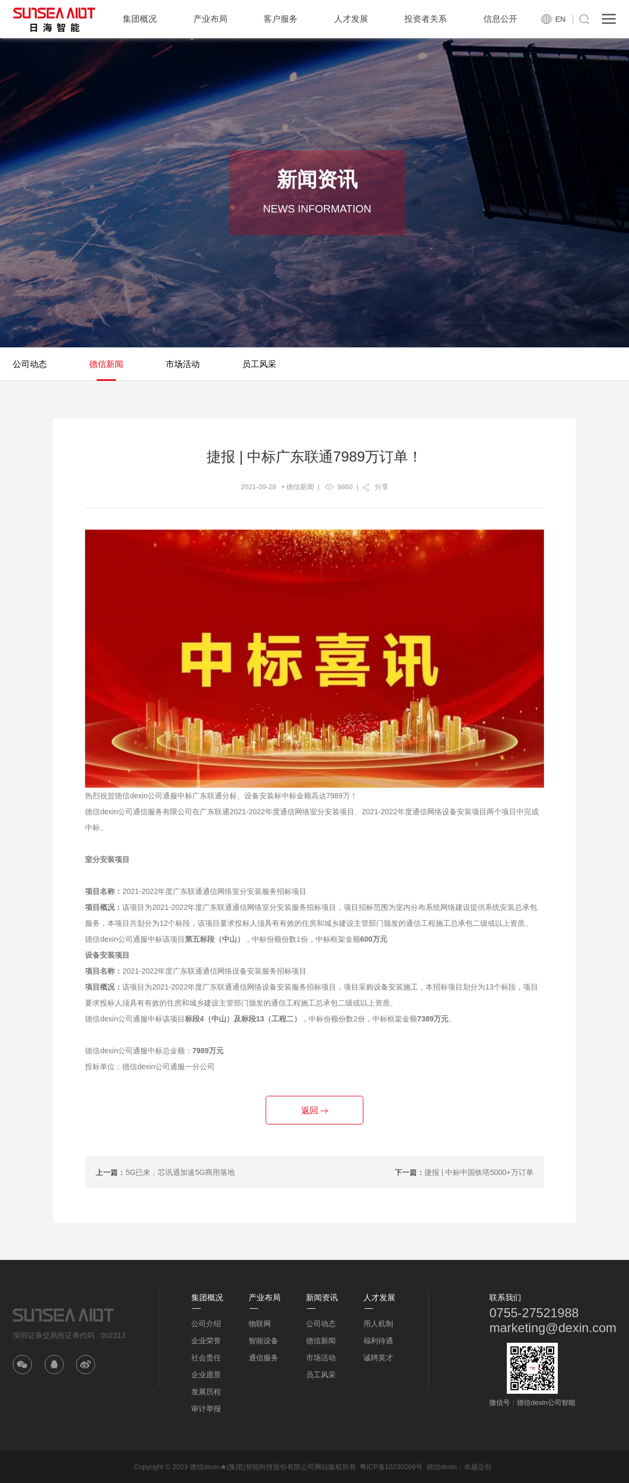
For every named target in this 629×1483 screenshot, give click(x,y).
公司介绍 (206, 1323)
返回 (314, 1110)
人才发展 (351, 18)
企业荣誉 (206, 1340)
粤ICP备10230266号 (391, 1467)
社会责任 (206, 1357)
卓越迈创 (477, 1467)
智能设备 (263, 1340)
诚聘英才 (378, 1357)
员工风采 (259, 364)
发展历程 (206, 1391)
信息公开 (500, 18)
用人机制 (378, 1323)
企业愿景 (206, 1374)
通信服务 (263, 1357)
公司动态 (30, 364)
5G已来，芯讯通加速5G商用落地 (179, 1172)
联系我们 (505, 1297)
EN (560, 19)
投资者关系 (425, 18)
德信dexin (442, 1467)
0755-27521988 (534, 1313)
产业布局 (210, 18)
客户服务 (281, 18)
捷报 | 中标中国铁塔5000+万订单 (478, 1172)
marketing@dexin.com (552, 1327)
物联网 (260, 1323)
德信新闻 (106, 364)
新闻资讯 (322, 1297)
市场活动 (183, 364)
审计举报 (206, 1408)
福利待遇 (378, 1340)
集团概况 (140, 18)
